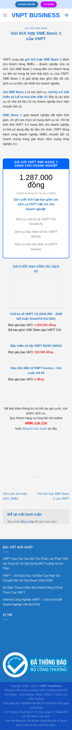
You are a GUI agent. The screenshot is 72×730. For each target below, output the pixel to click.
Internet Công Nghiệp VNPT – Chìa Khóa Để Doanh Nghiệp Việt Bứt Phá (32, 602)
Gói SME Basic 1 (14, 92)
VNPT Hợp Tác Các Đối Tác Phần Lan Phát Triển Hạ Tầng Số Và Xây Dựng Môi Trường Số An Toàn (35, 563)
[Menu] (5, 15)
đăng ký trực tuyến (34, 428)
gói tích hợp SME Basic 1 (43, 59)
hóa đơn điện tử (35, 97)
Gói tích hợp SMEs (36, 28)
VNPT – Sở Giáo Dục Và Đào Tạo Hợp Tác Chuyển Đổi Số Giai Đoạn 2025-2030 (31, 578)
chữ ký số (55, 92)
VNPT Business (36, 15)
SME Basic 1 (12, 115)
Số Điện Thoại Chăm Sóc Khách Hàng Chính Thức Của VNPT (33, 590)
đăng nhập (27, 521)
